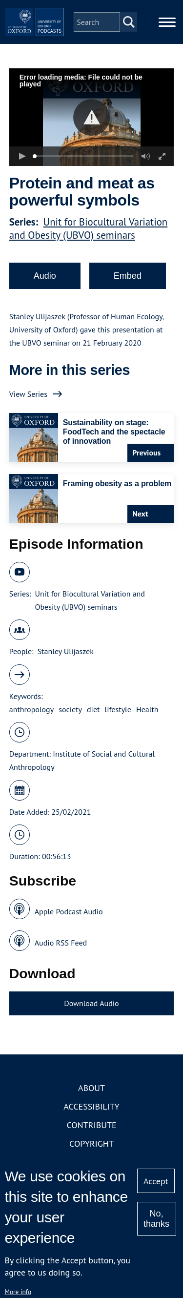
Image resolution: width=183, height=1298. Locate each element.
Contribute (91, 1125)
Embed (128, 276)
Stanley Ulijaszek (66, 651)
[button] (91, 117)
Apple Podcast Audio (69, 911)
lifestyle (117, 709)
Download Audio (91, 1003)
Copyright (91, 1143)
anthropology (31, 709)
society (70, 709)
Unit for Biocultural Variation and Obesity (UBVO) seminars (88, 228)
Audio (45, 276)
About (91, 1087)
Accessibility (91, 1106)
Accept (155, 1181)
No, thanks (156, 1219)
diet (93, 709)
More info (17, 1291)
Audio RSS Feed (61, 943)
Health (147, 709)
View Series (28, 394)
